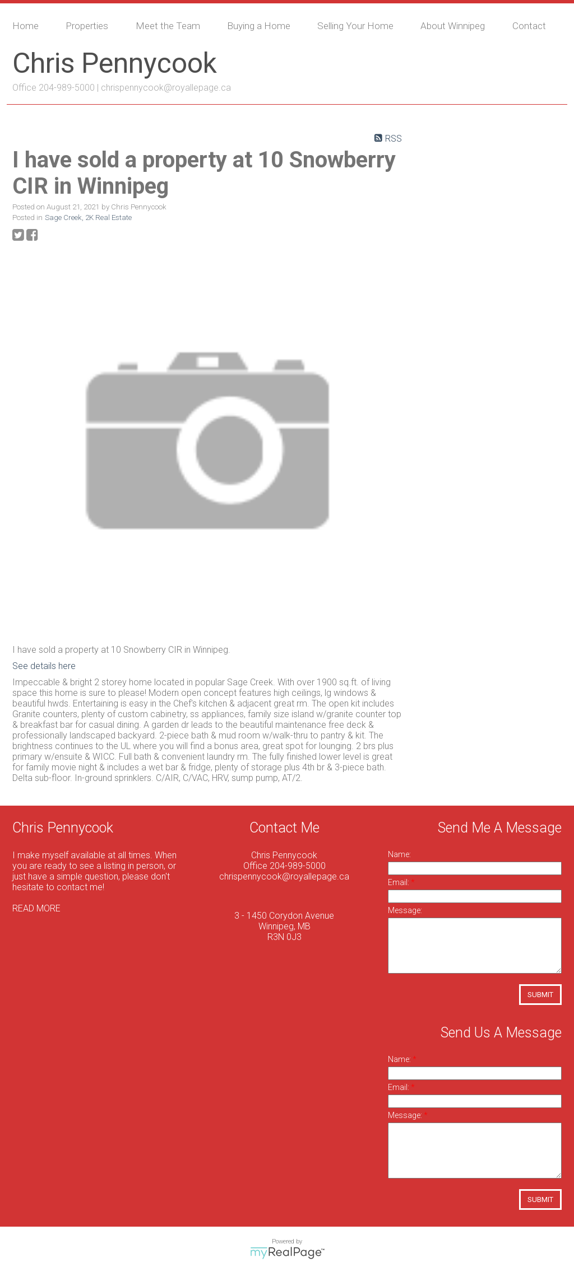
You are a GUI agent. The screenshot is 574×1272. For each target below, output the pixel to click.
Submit (540, 994)
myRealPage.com (287, 1253)
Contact (529, 25)
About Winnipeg (452, 25)
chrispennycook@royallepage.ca (166, 87)
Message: (405, 910)
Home (25, 25)
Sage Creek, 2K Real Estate (88, 217)
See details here (44, 666)
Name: (399, 854)
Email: (399, 882)
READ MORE (36, 908)
